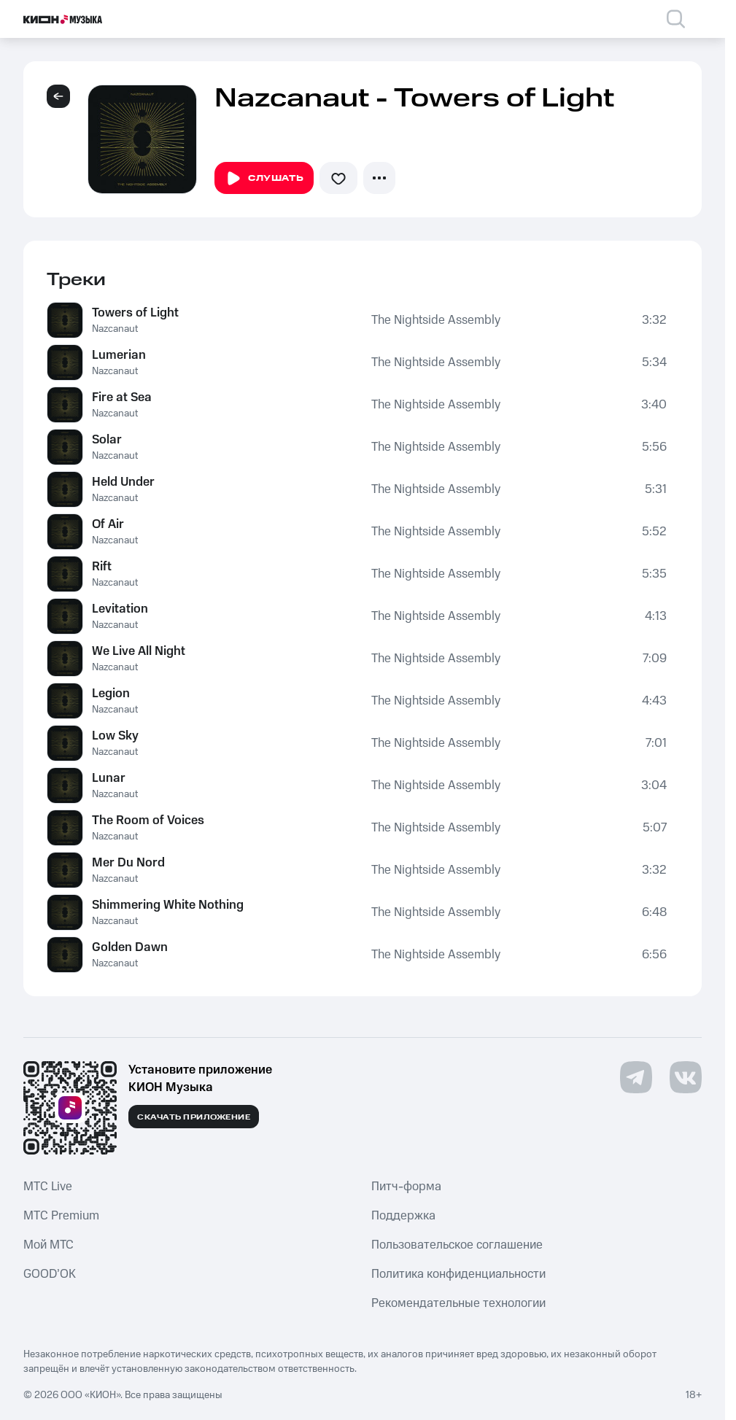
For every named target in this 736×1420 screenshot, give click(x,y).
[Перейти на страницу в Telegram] (636, 1077)
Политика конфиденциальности (458, 1274)
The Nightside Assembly (435, 320)
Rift (102, 566)
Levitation (120, 609)
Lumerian (119, 355)
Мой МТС (48, 1245)
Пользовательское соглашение (457, 1245)
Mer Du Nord (128, 863)
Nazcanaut (115, 329)
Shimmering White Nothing (168, 905)
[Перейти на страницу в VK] (686, 1077)
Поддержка (403, 1216)
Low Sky (115, 736)
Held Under (123, 482)
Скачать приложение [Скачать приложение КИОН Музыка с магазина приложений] (193, 1117)
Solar (107, 440)
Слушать (264, 178)
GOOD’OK (49, 1274)
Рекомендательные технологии (458, 1303)
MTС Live (47, 1186)
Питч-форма (406, 1186)
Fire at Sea (122, 397)
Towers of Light (135, 313)
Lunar (108, 778)
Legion (111, 693)
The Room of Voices (148, 820)
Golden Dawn (130, 947)
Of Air (108, 524)
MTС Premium (61, 1216)
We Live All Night (138, 651)
